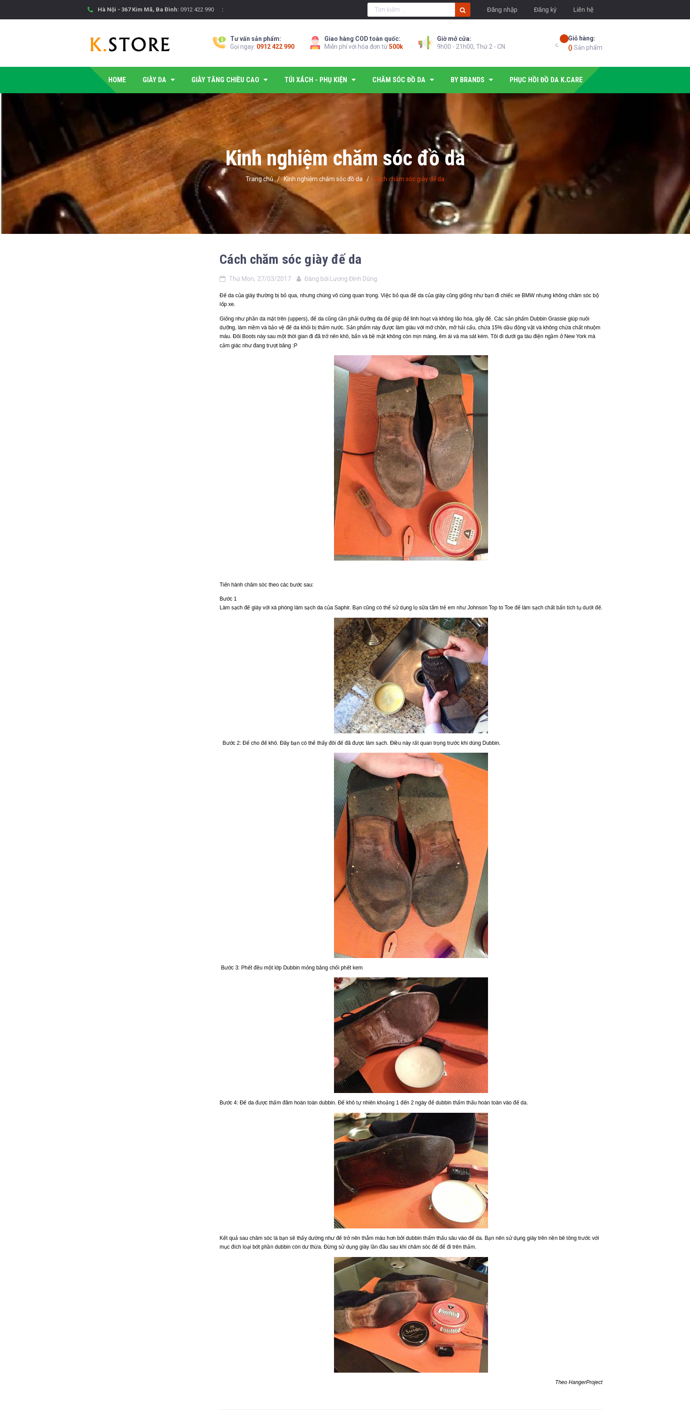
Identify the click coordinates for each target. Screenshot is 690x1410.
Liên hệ (583, 9)
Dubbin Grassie (548, 319)
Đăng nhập (502, 9)
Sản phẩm (585, 42)
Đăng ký (545, 9)
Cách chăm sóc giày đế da (291, 259)
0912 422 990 (197, 9)
